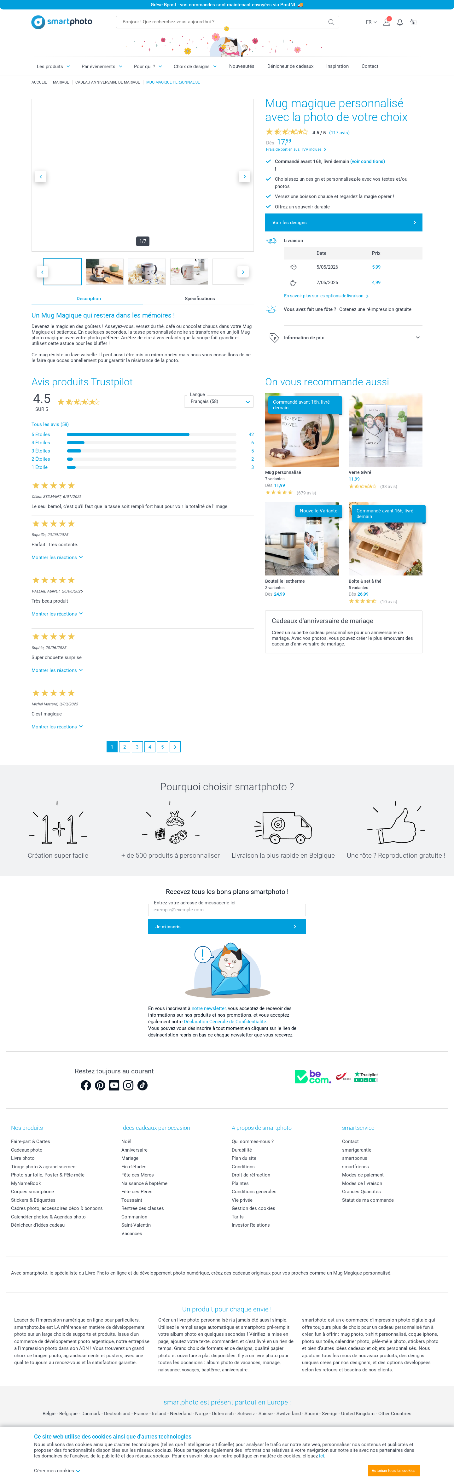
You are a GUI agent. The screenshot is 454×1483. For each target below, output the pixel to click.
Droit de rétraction (251, 1175)
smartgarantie (356, 1150)
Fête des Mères (137, 1175)
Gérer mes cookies (57, 1471)
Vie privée (242, 1200)
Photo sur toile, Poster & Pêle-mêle (47, 1175)
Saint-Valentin (136, 1225)
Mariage (129, 1158)
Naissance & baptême (144, 1183)
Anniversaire (134, 1150)
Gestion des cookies (253, 1208)
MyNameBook (26, 1183)
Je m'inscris (168, 927)
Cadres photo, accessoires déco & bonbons (57, 1208)
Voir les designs (289, 222)
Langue (197, 394)
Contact (370, 66)
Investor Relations (251, 1225)
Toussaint (131, 1200)
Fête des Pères (137, 1191)
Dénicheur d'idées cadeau (38, 1225)
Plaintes (240, 1183)
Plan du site (244, 1158)
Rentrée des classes (142, 1208)
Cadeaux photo (27, 1150)
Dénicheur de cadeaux (290, 66)
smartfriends (355, 1167)
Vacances (131, 1233)
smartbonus (354, 1158)
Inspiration (337, 66)
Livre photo (23, 1158)
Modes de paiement (363, 1175)
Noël (126, 1141)
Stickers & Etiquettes (33, 1200)
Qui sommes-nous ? (253, 1141)
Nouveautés (241, 66)
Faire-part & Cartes (30, 1141)
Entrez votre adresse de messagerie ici (195, 903)
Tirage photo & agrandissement (44, 1167)
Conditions (243, 1167)
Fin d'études (134, 1167)
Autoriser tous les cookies (393, 1470)
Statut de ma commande (368, 1200)
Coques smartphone (32, 1191)
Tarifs (238, 1217)
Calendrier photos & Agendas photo (48, 1217)
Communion (134, 1217)
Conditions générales (254, 1191)
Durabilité (242, 1150)
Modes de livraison (362, 1183)
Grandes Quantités (361, 1191)
